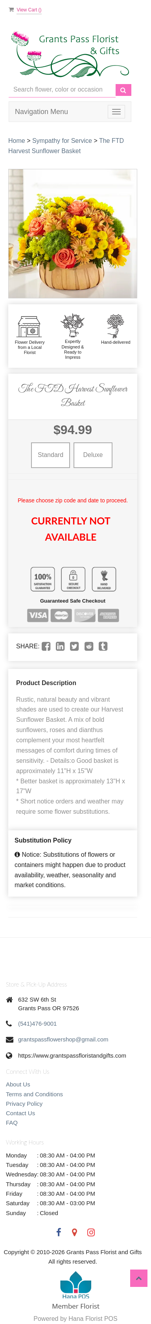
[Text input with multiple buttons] (62, 89)
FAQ (12, 1122)
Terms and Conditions (34, 1094)
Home (16, 140)
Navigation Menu (41, 112)
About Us (18, 1084)
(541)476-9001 (37, 1023)
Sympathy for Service (62, 140)
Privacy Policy (24, 1103)
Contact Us (20, 1113)
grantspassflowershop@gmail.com (63, 1039)
